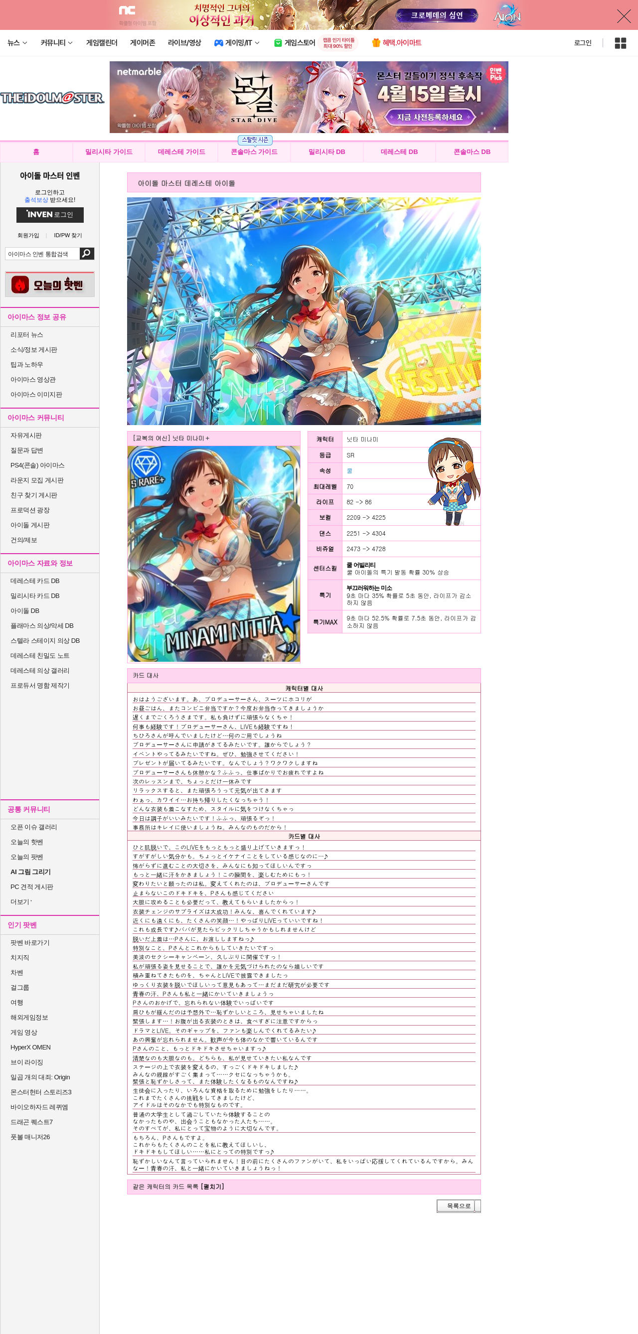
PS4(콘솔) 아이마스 (37, 465)
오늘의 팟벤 (26, 857)
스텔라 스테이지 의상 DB (45, 640)
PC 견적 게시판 (31, 887)
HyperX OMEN (30, 1047)
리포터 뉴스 (26, 334)
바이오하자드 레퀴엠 (39, 1107)
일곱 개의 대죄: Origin (40, 1077)
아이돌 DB (24, 610)
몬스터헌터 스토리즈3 (40, 1092)
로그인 (582, 43)
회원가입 (28, 235)
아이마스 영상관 (33, 379)
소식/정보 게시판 (33, 349)
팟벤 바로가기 (29, 942)
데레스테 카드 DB (34, 581)
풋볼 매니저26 (30, 1137)
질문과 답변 (26, 450)
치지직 (19, 957)
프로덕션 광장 (29, 510)
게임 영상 (23, 1032)
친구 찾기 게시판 (33, 495)
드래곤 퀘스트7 (31, 1122)
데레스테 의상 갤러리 (40, 670)
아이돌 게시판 (29, 525)
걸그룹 (19, 987)
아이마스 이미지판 (36, 394)
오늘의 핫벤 (26, 842)
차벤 (16, 972)
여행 (16, 1002)
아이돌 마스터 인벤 (49, 175)
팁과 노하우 (26, 364)
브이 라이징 (26, 1062)
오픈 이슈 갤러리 (33, 827)
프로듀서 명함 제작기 (40, 685)
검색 (87, 254)
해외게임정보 (29, 1017)
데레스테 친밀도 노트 (40, 655)
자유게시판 (26, 435)
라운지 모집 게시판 (36, 480)
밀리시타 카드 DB (34, 596)
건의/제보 (23, 540)
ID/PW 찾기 (68, 235)
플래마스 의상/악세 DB (41, 625)
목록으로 (459, 1205)
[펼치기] (212, 1186)
